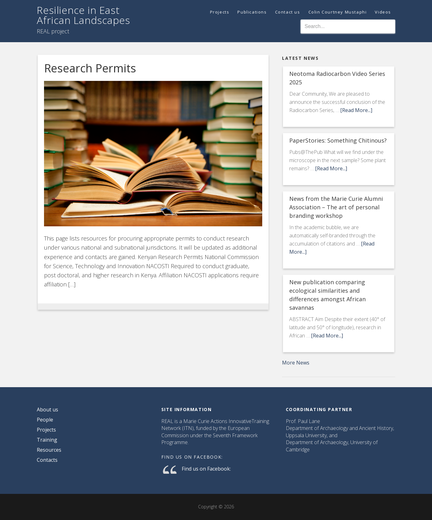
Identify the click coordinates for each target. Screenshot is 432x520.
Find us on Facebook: (192, 457)
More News (295, 362)
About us (47, 409)
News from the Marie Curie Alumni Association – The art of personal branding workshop (336, 207)
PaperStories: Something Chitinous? (338, 140)
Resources (49, 449)
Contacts (47, 459)
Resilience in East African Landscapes (83, 15)
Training (47, 439)
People (45, 419)
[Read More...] (356, 110)
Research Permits (90, 68)
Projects (46, 429)
